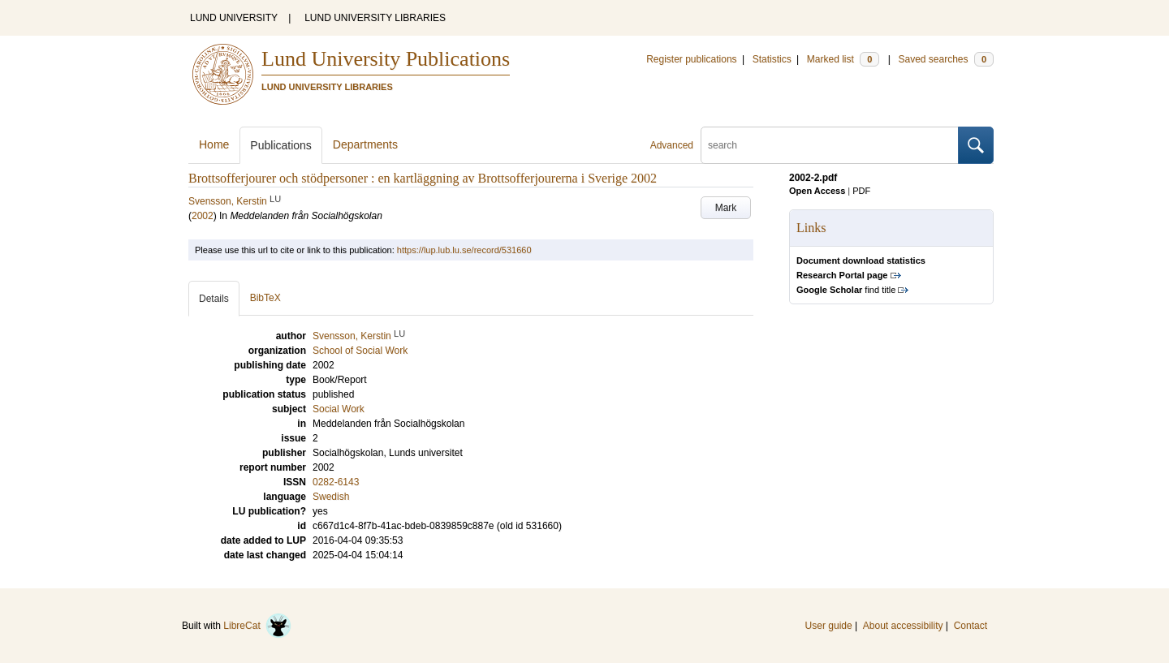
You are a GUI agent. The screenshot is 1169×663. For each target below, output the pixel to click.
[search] (830, 145)
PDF (861, 191)
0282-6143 (336, 482)
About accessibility (903, 625)
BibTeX (265, 298)
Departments (365, 144)
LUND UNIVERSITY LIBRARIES (375, 18)
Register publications (691, 59)
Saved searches (946, 59)
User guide (828, 625)
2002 (203, 216)
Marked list (843, 59)
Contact (970, 625)
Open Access (817, 191)
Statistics (772, 59)
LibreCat (257, 626)
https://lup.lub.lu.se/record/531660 (464, 250)
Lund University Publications (385, 59)
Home (214, 144)
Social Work (339, 409)
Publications (281, 145)
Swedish (331, 496)
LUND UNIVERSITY (234, 18)
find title (845, 290)
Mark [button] (726, 207)
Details (214, 298)
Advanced (671, 145)
